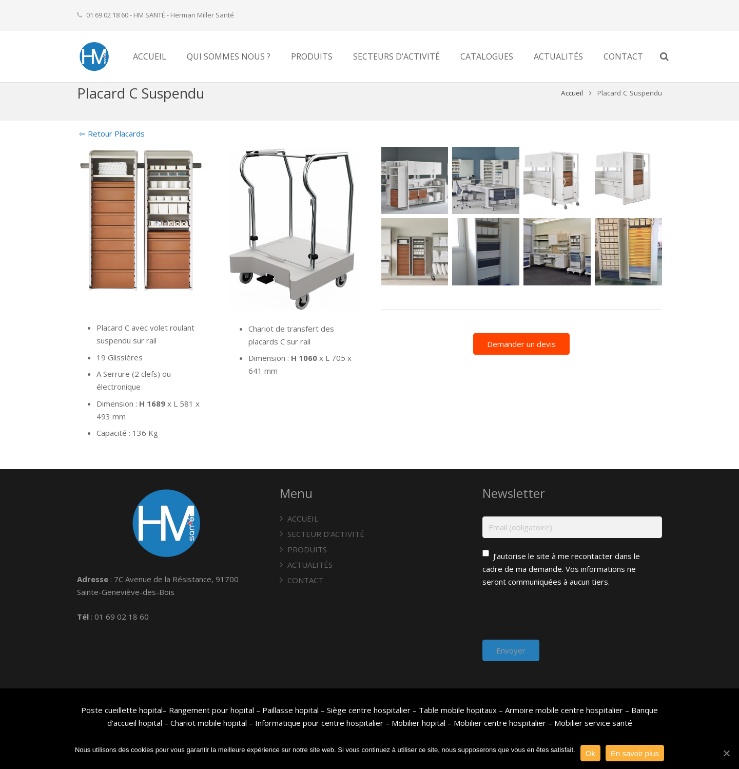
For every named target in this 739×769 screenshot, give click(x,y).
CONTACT (305, 580)
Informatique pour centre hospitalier (319, 723)
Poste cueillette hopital (122, 710)
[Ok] (726, 753)
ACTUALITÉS (310, 565)
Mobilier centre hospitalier (500, 723)
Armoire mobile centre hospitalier (564, 710)
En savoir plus (635, 753)
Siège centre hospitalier (369, 710)
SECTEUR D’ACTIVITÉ (325, 534)
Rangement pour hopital (211, 710)
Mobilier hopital (420, 723)
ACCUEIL (302, 518)
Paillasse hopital (290, 710)
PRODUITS (307, 549)
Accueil (572, 109)
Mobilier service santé (593, 723)
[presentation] (560, 620)
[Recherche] (683, 56)
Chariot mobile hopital (208, 723)
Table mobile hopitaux (458, 710)
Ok (590, 753)
